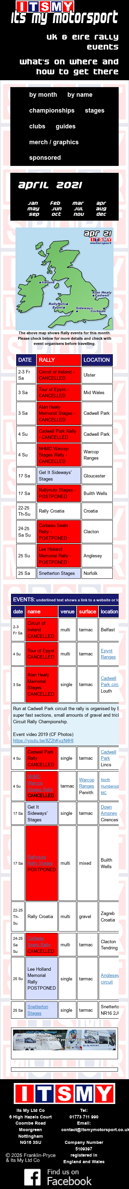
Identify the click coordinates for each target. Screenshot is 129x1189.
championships (52, 110)
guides (66, 126)
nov (80, 214)
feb (56, 203)
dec (102, 214)
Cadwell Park (108, 755)
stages (95, 110)
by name (80, 94)
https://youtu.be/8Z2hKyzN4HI (43, 740)
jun (57, 209)
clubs (37, 126)
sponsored (45, 157)
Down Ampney (109, 810)
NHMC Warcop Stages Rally (40, 782)
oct (57, 214)
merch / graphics (54, 142)
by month (43, 94)
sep (35, 214)
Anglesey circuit (110, 978)
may (34, 209)
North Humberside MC (111, 786)
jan (34, 203)
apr (102, 203)
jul (80, 209)
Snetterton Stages (38, 1009)
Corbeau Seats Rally (39, 941)
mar (79, 203)
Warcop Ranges (86, 783)
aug (102, 209)
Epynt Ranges (108, 654)
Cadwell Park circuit (112, 681)
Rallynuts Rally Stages (40, 860)
